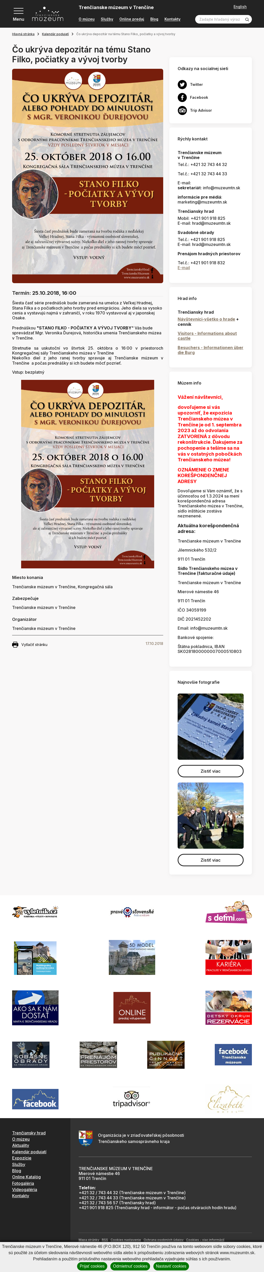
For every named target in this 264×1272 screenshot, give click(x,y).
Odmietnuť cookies (130, 1266)
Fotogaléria (23, 1183)
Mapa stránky (89, 1240)
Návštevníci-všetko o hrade (206, 319)
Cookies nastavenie (126, 1240)
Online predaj (131, 19)
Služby (107, 19)
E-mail (184, 267)
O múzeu (87, 19)
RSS (105, 1240)
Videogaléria (24, 1189)
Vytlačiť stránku (29, 645)
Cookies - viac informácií (205, 1240)
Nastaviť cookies (171, 1266)
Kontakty (172, 19)
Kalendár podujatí (55, 34)
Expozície (21, 1158)
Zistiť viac (211, 771)
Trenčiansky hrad (29, 1132)
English (240, 7)
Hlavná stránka (23, 34)
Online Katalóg (26, 1176)
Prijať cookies (92, 1266)
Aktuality (20, 1145)
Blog (154, 19)
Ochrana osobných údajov (164, 1240)
